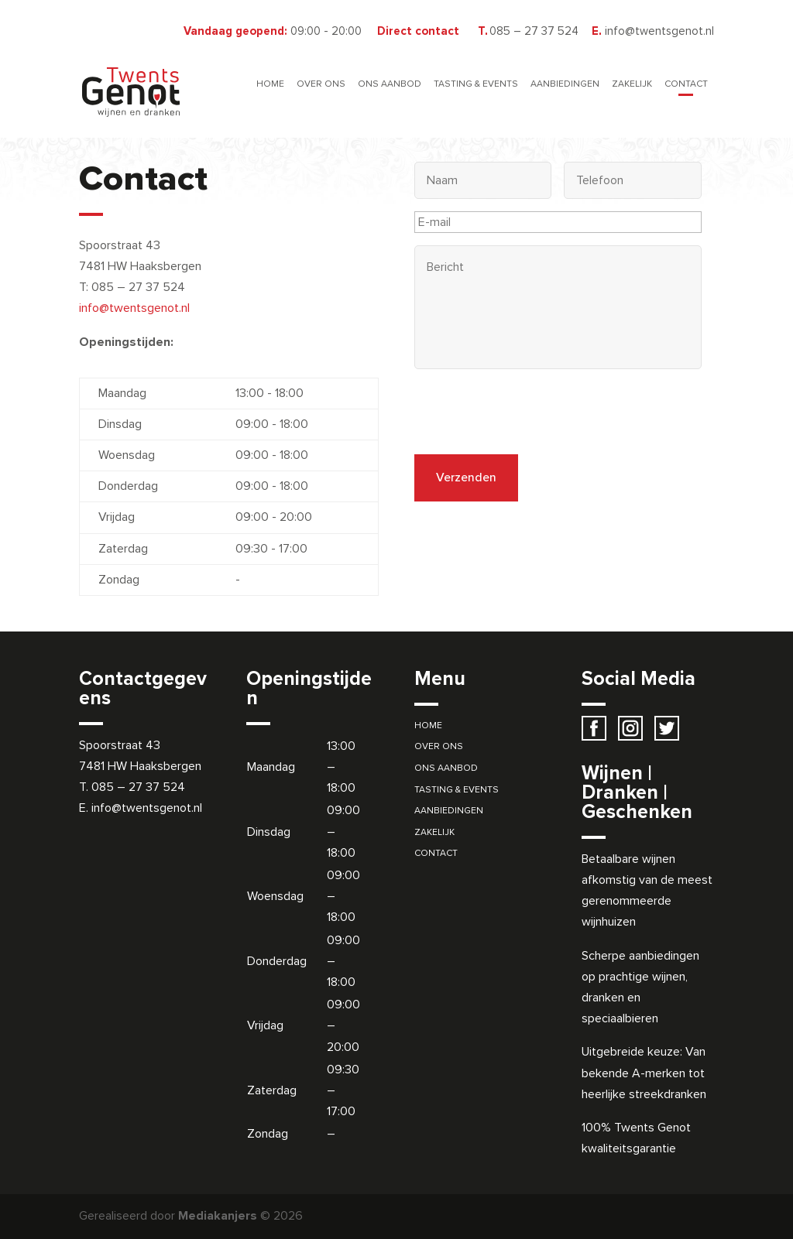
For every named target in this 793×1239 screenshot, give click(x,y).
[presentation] (532, 412)
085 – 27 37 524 (138, 787)
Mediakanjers (217, 1216)
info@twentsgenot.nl (134, 308)
